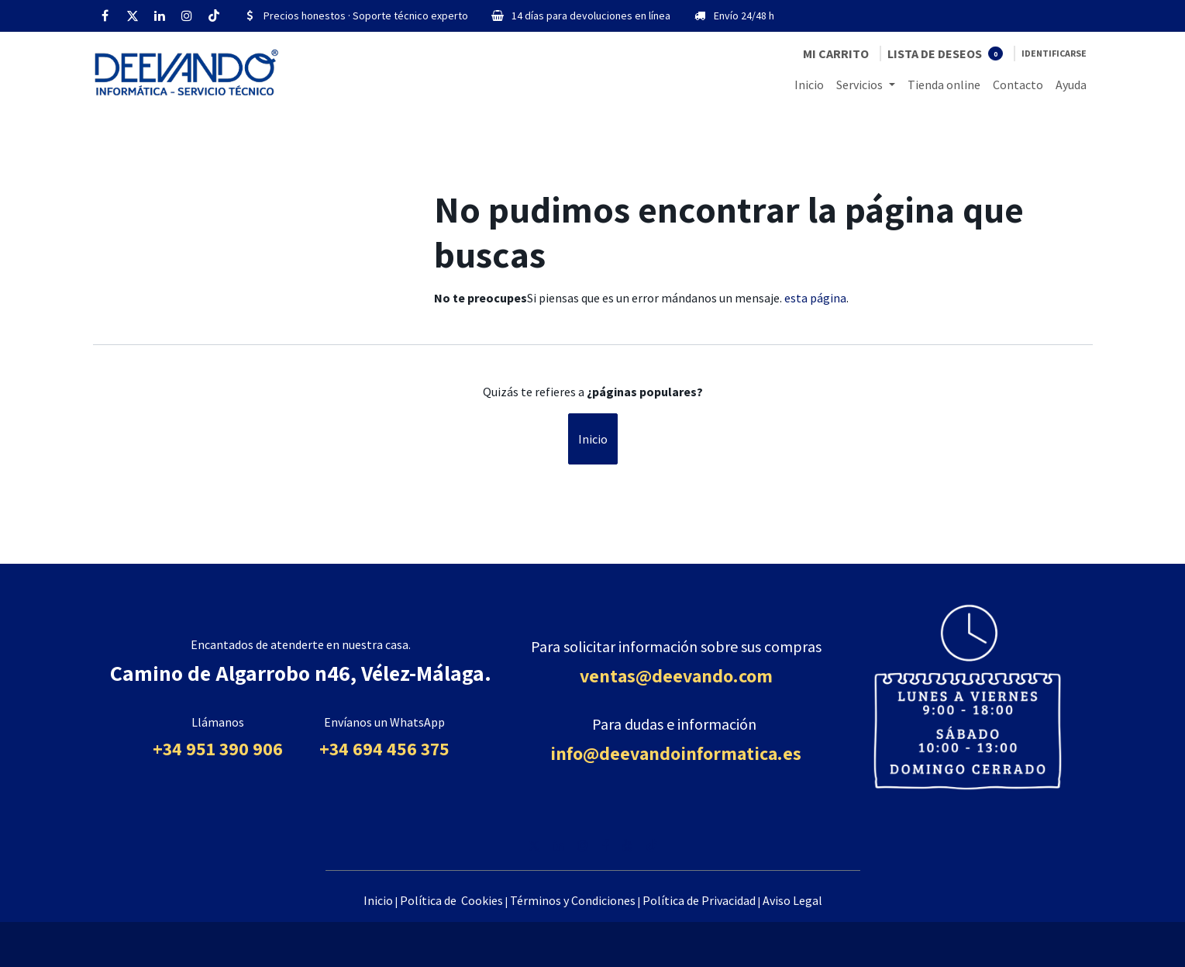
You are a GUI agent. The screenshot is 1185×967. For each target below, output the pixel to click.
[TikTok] (214, 15)
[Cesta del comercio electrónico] (836, 53)
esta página (815, 298)
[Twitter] (132, 15)
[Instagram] (186, 15)
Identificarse (1054, 53)
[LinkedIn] (159, 15)
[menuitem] (809, 84)
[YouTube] (627, 845)
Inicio (593, 439)
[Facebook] (105, 15)
